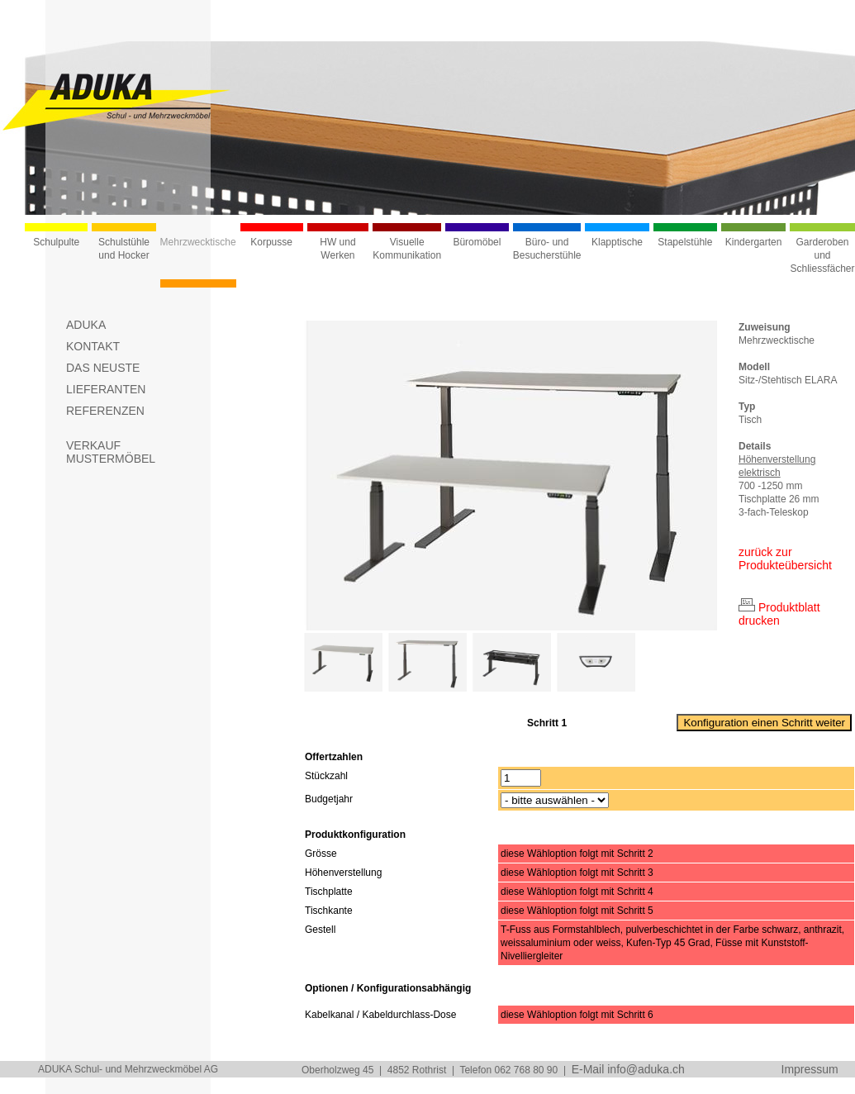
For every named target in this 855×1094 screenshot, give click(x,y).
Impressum (809, 1069)
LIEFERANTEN (105, 389)
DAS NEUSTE (103, 367)
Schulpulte (56, 242)
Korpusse (271, 242)
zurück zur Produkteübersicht (785, 558)
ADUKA (86, 324)
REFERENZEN (105, 410)
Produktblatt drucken (779, 614)
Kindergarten (753, 242)
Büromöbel (477, 242)
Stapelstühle (685, 242)
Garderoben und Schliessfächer (822, 255)
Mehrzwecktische (198, 242)
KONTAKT (93, 346)
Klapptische (617, 242)
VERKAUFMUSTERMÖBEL (110, 452)
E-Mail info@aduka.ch (628, 1069)
